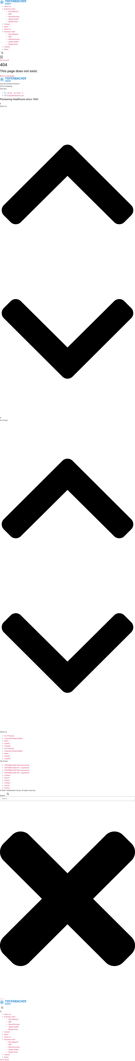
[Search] (2, 999)
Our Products (9, 736)
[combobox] (67, 798)
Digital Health (13, 19)
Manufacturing (13, 17)
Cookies (7, 775)
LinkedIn (7, 746)
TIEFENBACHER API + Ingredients (16, 768)
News (6, 27)
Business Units (9, 9)
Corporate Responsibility (13, 738)
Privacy (7, 780)
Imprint (7, 778)
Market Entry (13, 22)
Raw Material (13, 12)
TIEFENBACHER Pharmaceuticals (16, 765)
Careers (7, 24)
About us (7, 6)
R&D (10, 14)
